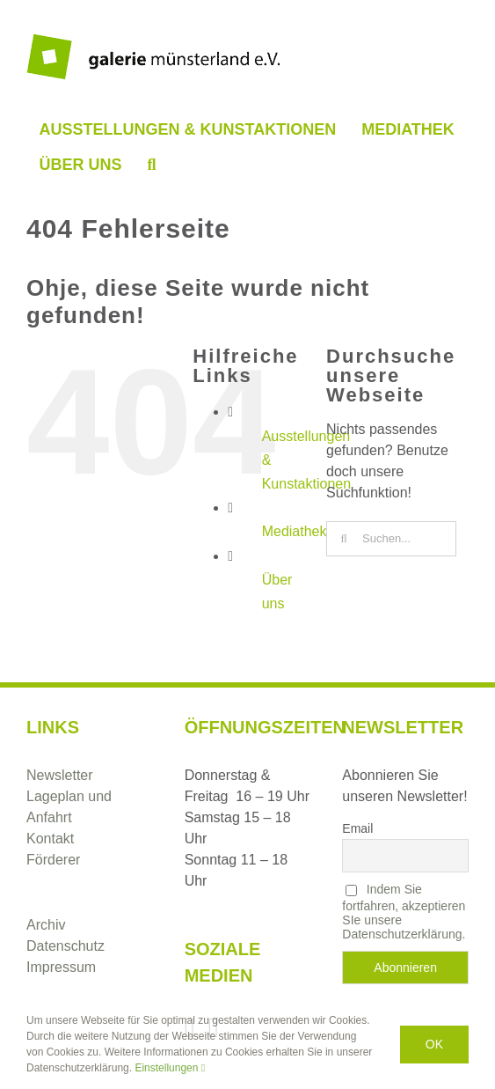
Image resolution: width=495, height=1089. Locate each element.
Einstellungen (170, 1068)
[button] (152, 164)
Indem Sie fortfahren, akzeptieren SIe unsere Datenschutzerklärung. (403, 911)
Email (357, 828)
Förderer (53, 859)
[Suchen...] (391, 538)
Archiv (45, 924)
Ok (434, 1044)
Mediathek (294, 531)
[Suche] (343, 538)
